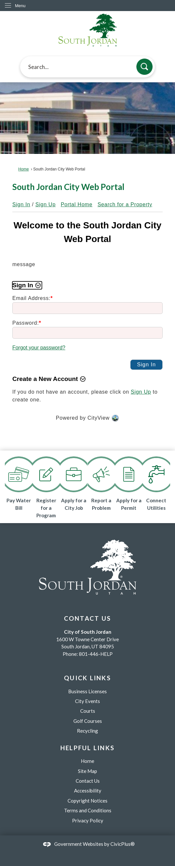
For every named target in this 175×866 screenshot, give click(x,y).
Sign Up (45, 204)
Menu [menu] (20, 5)
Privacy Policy (87, 820)
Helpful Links (87, 747)
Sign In (21, 204)
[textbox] (87, 66)
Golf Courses (87, 721)
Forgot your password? (38, 347)
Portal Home (76, 204)
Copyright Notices (87, 801)
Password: (26, 323)
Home (23, 169)
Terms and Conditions (87, 810)
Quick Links (87, 678)
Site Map (87, 771)
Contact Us (88, 781)
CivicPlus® (122, 844)
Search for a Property (124, 204)
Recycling (87, 731)
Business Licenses (87, 691)
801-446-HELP (96, 654)
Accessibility (87, 790)
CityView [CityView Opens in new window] (99, 418)
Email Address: (32, 298)
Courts (87, 711)
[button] (144, 67)
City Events (87, 701)
